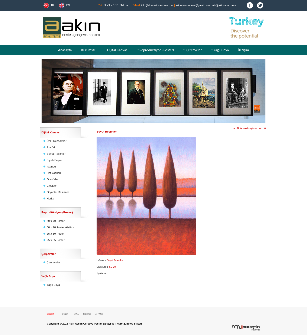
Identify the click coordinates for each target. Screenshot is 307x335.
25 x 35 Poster (56, 240)
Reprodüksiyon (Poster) (156, 50)
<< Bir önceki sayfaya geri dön (250, 128)
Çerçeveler (194, 50)
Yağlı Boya (221, 50)
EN (68, 5)
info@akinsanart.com (224, 5)
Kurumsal (88, 50)
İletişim (243, 50)
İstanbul (51, 166)
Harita (50, 198)
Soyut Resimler (56, 153)
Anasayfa (65, 50)
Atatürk (51, 147)
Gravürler (52, 179)
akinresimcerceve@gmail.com (192, 5)
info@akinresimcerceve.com (157, 5)
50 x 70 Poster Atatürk (60, 227)
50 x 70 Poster (56, 220)
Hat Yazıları (54, 173)
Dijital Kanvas (117, 50)
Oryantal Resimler (58, 192)
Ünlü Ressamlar (56, 141)
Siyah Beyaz (54, 160)
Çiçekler (52, 185)
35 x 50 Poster (56, 233)
